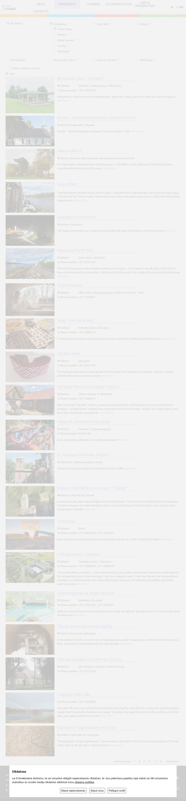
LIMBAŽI (116, 13)
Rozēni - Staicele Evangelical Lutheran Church (96, 117)
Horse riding (66, 29)
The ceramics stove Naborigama (85, 626)
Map (12, 73)
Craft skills (105, 24)
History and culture (66, 60)
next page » (172, 761)
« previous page (122, 761)
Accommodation (119, 4)
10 (149, 761)
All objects (17, 23)
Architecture (19, 60)
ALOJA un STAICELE (163, 13)
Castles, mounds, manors (26, 68)
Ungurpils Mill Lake (73, 694)
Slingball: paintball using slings (83, 421)
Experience (66, 4)
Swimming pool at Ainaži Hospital (86, 593)
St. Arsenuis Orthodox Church (82, 455)
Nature (146, 24)
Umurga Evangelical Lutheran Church (89, 659)
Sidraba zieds (68, 353)
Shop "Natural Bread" (76, 320)
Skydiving (64, 51)
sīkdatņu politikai (84, 782)
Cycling (64, 45)
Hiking (63, 34)
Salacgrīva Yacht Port (75, 250)
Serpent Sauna (69, 285)
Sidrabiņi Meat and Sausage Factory (88, 386)
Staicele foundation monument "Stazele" (92, 488)
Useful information (145, 4)
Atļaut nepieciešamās (73, 790)
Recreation (62, 24)
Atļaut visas (97, 790)
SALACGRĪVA (70, 13)
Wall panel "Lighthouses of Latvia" (87, 727)
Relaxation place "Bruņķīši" (80, 78)
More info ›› (64, 100)
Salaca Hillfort (69, 151)
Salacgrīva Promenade (76, 217)
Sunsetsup (66, 521)
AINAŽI (23, 13)
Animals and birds (109, 60)
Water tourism (68, 40)
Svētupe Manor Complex (78, 554)
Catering (93, 4)
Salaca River (67, 184)
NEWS (41, 4)
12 (161, 761)
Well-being (147, 60)
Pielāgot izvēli (117, 790)
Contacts (40, 11)
